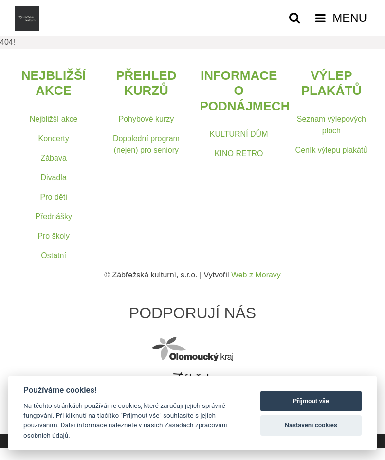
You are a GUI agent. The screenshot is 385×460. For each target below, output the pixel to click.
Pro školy (53, 236)
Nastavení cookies (311, 425)
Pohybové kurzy (146, 119)
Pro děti (53, 197)
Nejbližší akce (54, 119)
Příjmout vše (311, 401)
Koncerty (53, 138)
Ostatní (53, 255)
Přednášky (53, 216)
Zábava (53, 158)
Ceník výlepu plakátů (331, 150)
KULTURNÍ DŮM (239, 134)
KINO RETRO (239, 153)
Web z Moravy (256, 275)
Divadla (53, 177)
